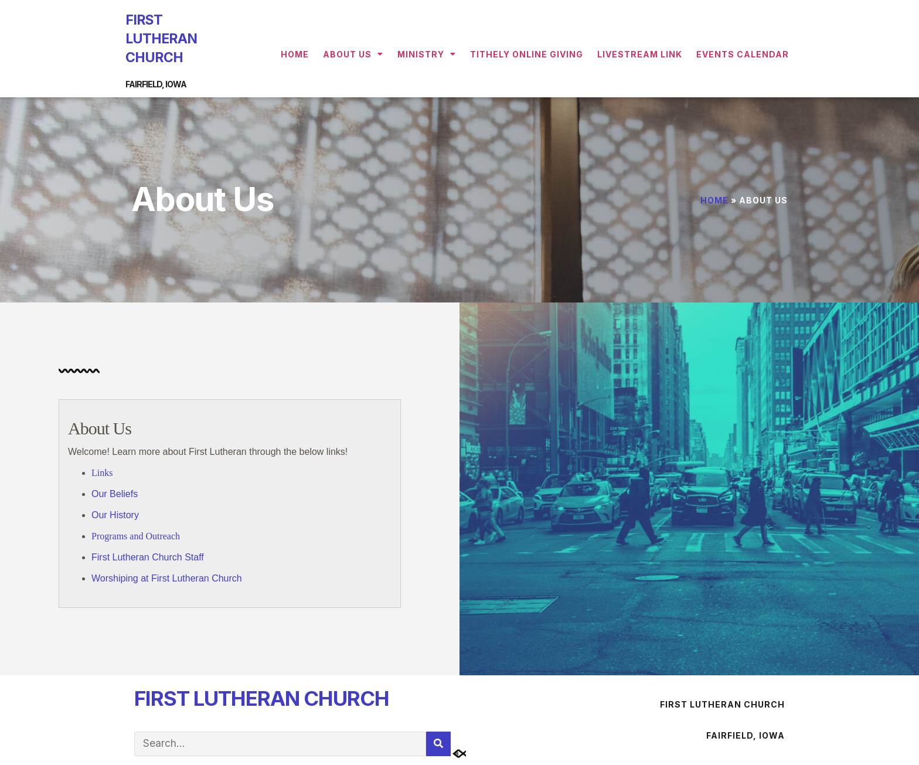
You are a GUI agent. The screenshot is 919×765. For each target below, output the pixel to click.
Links (102, 473)
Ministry (426, 54)
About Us (353, 54)
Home (295, 54)
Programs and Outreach (135, 536)
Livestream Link (639, 54)
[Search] (438, 744)
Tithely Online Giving (526, 54)
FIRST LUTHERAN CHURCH (161, 39)
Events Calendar (742, 54)
